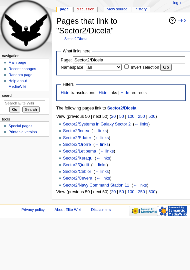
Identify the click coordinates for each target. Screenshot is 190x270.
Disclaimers (101, 210)
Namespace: (72, 67)
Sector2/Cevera (77, 178)
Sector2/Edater (77, 138)
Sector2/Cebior (77, 171)
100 (130, 116)
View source (117, 9)
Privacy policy (33, 210)
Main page (17, 62)
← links (141, 124)
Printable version (22, 132)
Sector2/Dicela (75, 39)
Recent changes (22, 69)
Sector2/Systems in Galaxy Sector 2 (97, 124)
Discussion (85, 9)
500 (151, 116)
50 (121, 116)
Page (64, 9)
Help (182, 20)
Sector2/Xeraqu (77, 158)
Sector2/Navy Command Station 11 (96, 185)
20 (113, 116)
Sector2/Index (76, 130)
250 (141, 116)
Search (8, 95)
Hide (65, 92)
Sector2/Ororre (77, 144)
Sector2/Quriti (76, 165)
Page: (66, 60)
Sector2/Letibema (79, 151)
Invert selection (145, 67)
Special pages (20, 126)
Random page (20, 75)
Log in (177, 3)
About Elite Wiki (68, 210)
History (141, 9)
